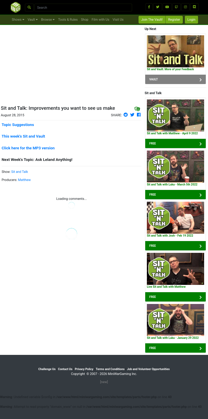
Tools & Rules (68, 20)
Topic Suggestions (18, 124)
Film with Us (100, 20)
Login (191, 20)
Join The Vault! (152, 20)
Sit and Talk (19, 172)
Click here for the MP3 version (28, 148)
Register (174, 20)
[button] (149, 7)
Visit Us (118, 20)
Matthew (24, 180)
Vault (33, 20)
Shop (84, 20)
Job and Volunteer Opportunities (148, 369)
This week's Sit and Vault (23, 136)
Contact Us (65, 369)
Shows (18, 20)
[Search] (83, 7)
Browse (48, 20)
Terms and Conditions (110, 369)
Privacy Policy (84, 369)
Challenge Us (47, 369)
